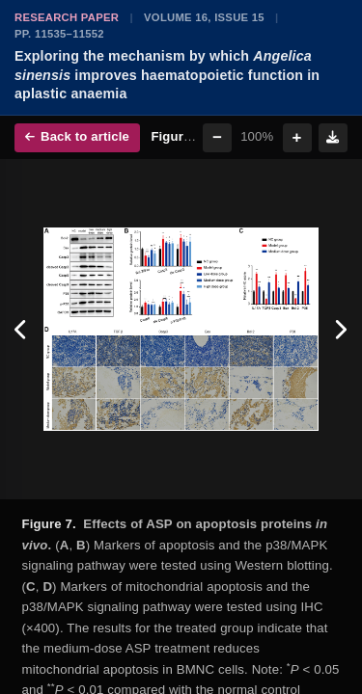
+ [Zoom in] (297, 137)
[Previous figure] (21, 329)
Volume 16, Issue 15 (204, 17)
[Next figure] (340, 329)
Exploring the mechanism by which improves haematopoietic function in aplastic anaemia (167, 74)
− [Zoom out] (217, 137)
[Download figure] (333, 137)
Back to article (77, 136)
